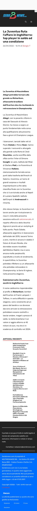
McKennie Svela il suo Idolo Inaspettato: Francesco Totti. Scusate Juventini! (20, 346)
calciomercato (25, 219)
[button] (26, 22)
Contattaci (6, 487)
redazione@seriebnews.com (24, 447)
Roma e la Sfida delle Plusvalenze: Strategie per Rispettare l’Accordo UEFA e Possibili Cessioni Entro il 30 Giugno (20, 411)
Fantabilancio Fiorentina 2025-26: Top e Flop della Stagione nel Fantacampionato (20, 398)
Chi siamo (16, 503)
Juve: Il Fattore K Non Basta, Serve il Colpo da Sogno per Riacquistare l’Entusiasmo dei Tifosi (20, 371)
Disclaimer (7, 507)
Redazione (7, 503)
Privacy (25, 503)
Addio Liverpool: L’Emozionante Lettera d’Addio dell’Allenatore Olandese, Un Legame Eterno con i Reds (20, 385)
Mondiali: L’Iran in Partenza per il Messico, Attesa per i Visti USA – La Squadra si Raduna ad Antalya (20, 357)
